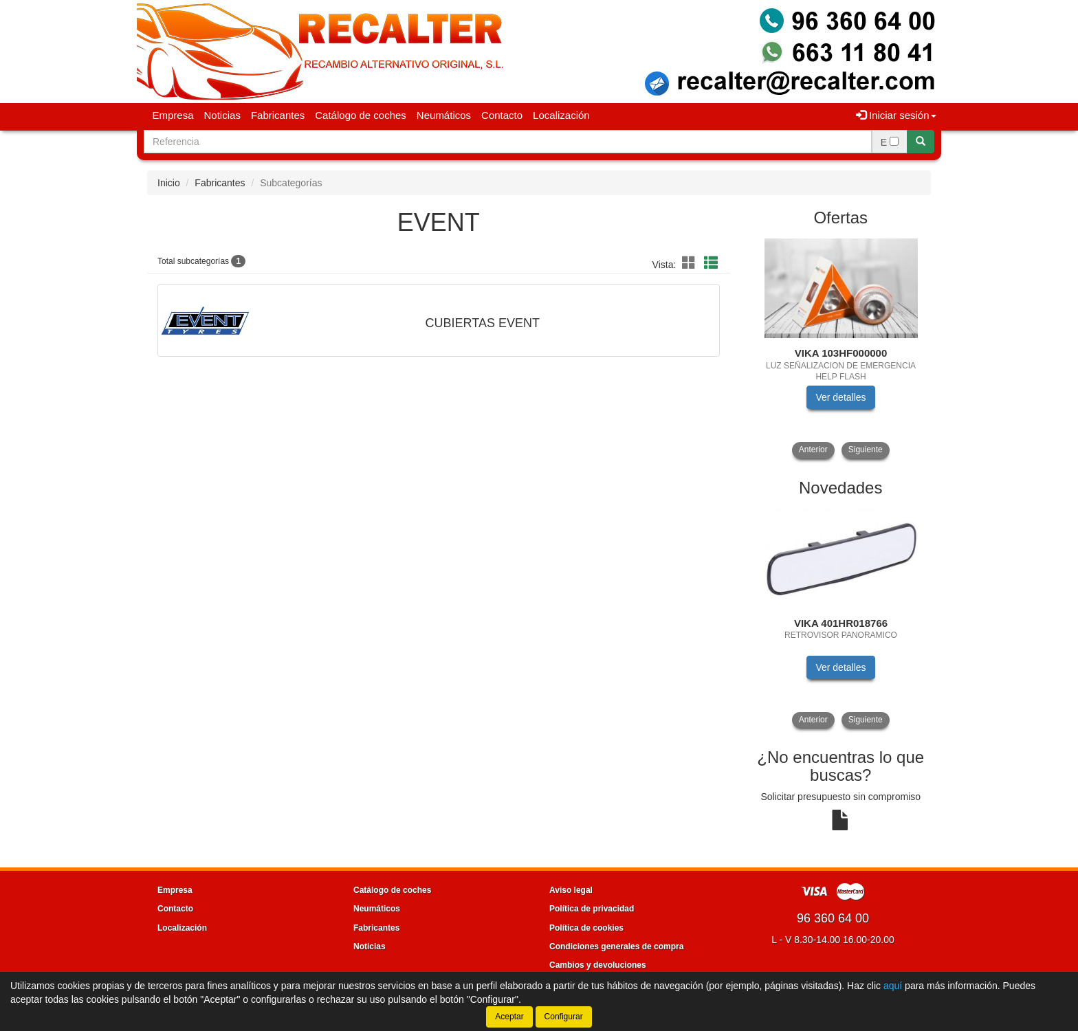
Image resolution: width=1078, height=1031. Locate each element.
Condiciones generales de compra (616, 946)
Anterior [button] (813, 449)
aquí (892, 985)
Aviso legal (571, 890)
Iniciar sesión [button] (896, 115)
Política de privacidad (591, 908)
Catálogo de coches (360, 115)
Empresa (173, 115)
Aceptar (509, 1016)
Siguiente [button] (865, 449)
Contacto (501, 115)
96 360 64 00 (833, 918)
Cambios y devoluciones (597, 965)
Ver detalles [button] (840, 397)
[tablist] (841, 347)
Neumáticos (444, 115)
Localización (561, 115)
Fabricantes (278, 115)
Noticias (222, 115)
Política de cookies (586, 928)
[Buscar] (920, 141)
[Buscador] (508, 141)
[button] (691, 263)
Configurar (563, 1016)
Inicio (168, 182)
